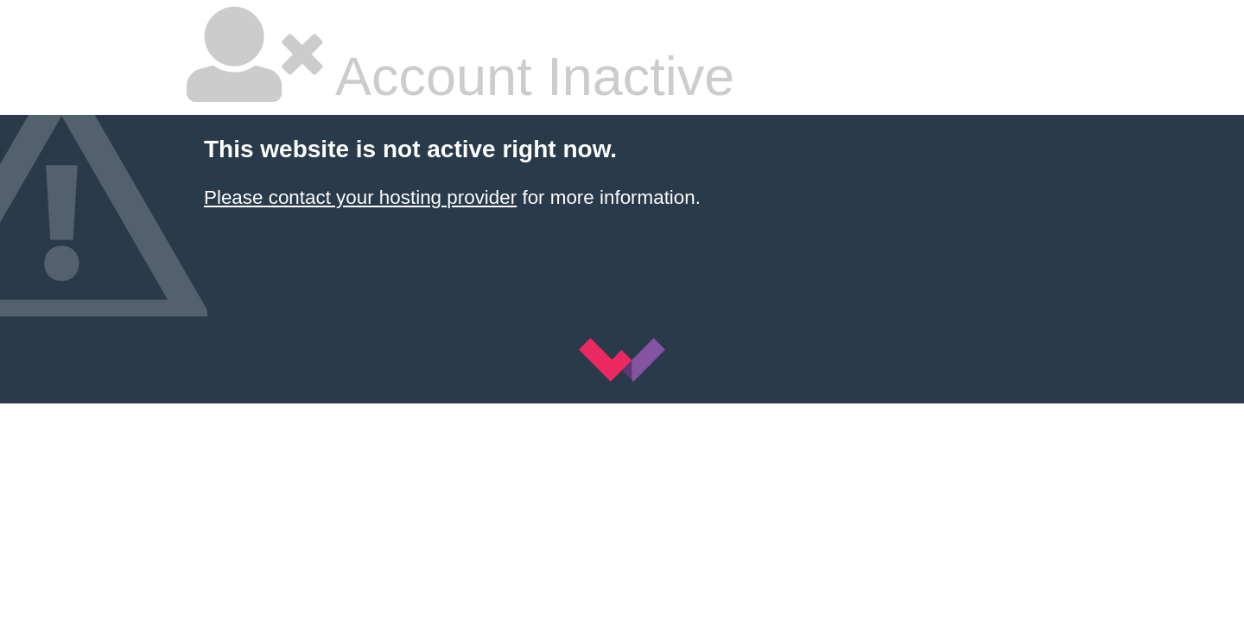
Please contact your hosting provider (360, 197)
